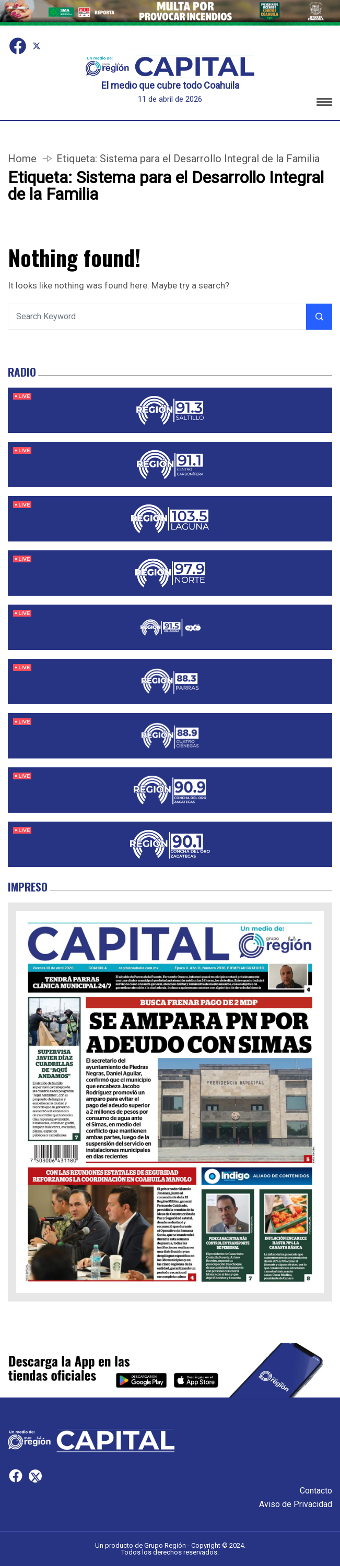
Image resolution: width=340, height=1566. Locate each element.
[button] (324, 104)
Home (22, 158)
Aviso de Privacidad (295, 1504)
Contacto (316, 1491)
